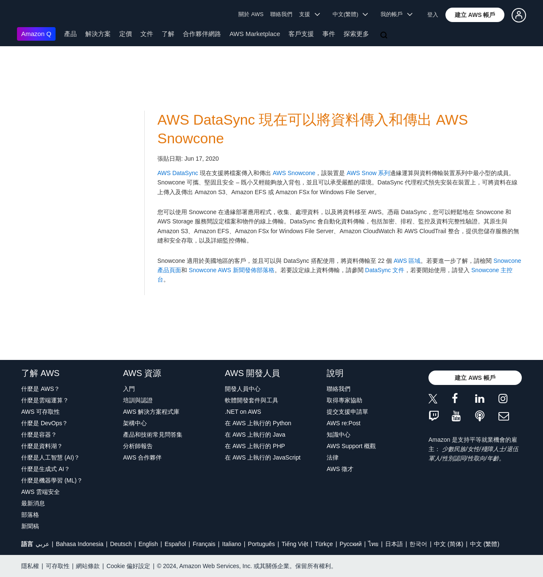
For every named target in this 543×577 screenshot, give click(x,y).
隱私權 (30, 566)
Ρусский (351, 544)
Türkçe (324, 544)
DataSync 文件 (385, 270)
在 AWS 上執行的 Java (255, 434)
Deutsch (121, 544)
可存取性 (58, 566)
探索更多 (356, 33)
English (148, 544)
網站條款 (88, 566)
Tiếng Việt (295, 544)
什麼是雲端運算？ (45, 400)
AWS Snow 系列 (368, 173)
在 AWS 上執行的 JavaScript (262, 457)
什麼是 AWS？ (40, 388)
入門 (129, 388)
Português (261, 544)
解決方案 (98, 33)
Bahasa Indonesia (80, 544)
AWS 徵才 (340, 469)
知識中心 (338, 434)
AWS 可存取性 (40, 411)
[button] (475, 15)
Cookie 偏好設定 (128, 566)
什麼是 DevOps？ (44, 423)
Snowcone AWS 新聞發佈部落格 (231, 270)
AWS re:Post (344, 423)
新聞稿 (30, 526)
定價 (125, 33)
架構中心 (135, 423)
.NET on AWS (243, 411)
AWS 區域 (407, 260)
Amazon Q (36, 33)
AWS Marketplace (255, 33)
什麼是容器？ (39, 434)
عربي (42, 544)
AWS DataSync (177, 173)
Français (204, 544)
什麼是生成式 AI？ (45, 469)
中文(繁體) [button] (350, 14)
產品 (70, 33)
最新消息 (33, 503)
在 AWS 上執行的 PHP (255, 446)
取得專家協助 (344, 400)
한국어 (418, 544)
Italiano (231, 544)
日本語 (394, 544)
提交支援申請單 (347, 411)
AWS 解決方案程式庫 (151, 411)
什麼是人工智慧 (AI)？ (50, 457)
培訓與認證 (138, 400)
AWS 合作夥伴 (142, 457)
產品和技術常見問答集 (152, 434)
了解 (168, 33)
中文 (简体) (448, 544)
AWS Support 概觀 (351, 446)
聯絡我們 (281, 14)
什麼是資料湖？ (42, 446)
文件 (146, 33)
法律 (333, 457)
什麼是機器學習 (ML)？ (52, 480)
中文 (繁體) (484, 544)
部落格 (30, 514)
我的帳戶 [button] (396, 14)
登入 (432, 14)
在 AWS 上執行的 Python (258, 423)
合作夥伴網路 (202, 33)
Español (175, 544)
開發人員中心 (242, 388)
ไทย (373, 544)
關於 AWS (250, 14)
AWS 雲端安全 (40, 491)
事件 (328, 33)
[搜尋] (384, 35)
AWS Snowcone (294, 173)
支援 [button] (309, 14)
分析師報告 (138, 446)
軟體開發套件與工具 (251, 400)
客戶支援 (301, 33)
